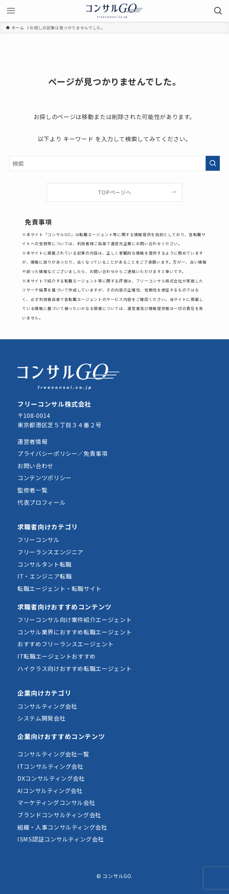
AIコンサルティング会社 (50, 790)
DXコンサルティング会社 (51, 778)
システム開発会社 (41, 718)
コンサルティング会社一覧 (53, 754)
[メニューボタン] (11, 11)
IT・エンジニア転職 (44, 576)
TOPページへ (114, 192)
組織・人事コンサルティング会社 (62, 827)
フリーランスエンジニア (50, 551)
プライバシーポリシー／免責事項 (62, 453)
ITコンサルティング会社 (50, 766)
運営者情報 (32, 441)
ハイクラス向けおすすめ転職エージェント (74, 668)
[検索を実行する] (212, 163)
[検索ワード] (114, 163)
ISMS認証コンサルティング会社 (60, 839)
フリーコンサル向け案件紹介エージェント (74, 619)
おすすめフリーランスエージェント (65, 643)
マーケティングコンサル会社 (56, 802)
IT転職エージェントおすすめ (56, 656)
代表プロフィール (41, 502)
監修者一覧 (32, 490)
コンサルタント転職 (44, 564)
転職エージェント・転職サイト (59, 588)
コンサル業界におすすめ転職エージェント (74, 632)
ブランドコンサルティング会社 (59, 814)
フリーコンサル (38, 539)
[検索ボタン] (218, 11)
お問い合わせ (35, 465)
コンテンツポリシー (44, 477)
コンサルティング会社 (47, 706)
